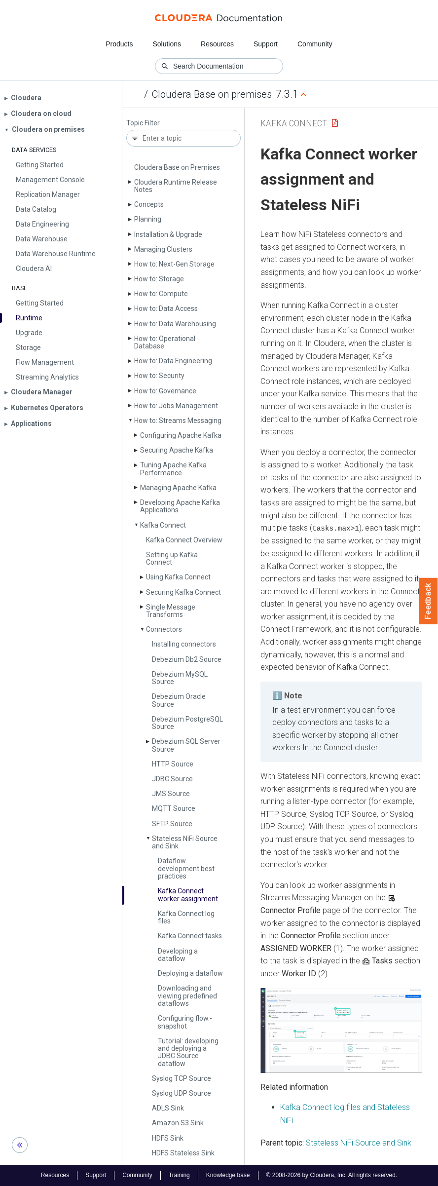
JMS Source (171, 794)
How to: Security (159, 376)
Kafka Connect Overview (184, 540)
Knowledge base (228, 1175)
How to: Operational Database (164, 342)
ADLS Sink (168, 1108)
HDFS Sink (167, 1138)
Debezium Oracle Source (179, 700)
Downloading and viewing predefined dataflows (187, 995)
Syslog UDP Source (181, 1093)
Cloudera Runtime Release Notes (175, 185)
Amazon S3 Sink (178, 1123)
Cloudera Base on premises (212, 94)
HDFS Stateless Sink (183, 1153)
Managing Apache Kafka (178, 488)
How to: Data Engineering (173, 361)
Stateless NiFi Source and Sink (358, 1142)
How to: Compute (161, 294)
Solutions (166, 44)
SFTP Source (172, 824)
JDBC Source (172, 779)
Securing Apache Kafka (176, 450)
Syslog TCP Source (181, 1078)
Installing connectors (184, 644)
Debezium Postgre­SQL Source (187, 722)
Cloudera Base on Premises (177, 167)
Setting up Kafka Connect (172, 558)
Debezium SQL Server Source (186, 745)
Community (314, 44)
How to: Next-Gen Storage (174, 264)
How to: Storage (159, 279)
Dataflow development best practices (186, 868)
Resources (217, 44)
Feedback (428, 601)
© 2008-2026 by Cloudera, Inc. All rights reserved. (332, 1175)
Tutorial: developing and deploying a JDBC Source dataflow (188, 1052)
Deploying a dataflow (190, 973)
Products (119, 44)
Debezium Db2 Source (186, 659)
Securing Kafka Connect (183, 592)
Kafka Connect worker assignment (188, 894)
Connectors (164, 629)
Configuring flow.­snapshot (185, 1022)
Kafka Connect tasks (190, 936)
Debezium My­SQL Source (180, 678)
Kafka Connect (163, 525)
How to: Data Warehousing (175, 324)
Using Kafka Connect (178, 577)
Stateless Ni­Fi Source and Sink (185, 842)
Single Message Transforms (170, 610)
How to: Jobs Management (176, 406)
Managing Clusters (163, 249)
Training (179, 1175)
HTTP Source (172, 764)
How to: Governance (165, 391)
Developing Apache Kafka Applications (180, 506)
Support (266, 44)
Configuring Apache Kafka (180, 435)
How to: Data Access (166, 308)
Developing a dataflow (178, 954)
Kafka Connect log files (186, 917)
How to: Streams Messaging (177, 420)
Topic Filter (143, 123)
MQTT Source (173, 808)
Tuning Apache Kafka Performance (173, 468)
